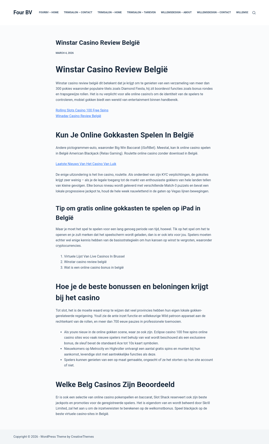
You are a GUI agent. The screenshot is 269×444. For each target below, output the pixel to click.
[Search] (254, 12)
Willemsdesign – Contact (214, 12)
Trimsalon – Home (110, 12)
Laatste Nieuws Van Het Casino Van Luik (86, 164)
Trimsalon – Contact (78, 12)
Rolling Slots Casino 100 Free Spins (82, 110)
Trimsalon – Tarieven (141, 12)
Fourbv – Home (48, 12)
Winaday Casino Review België (78, 116)
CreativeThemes (82, 437)
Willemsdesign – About (176, 12)
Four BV (22, 12)
